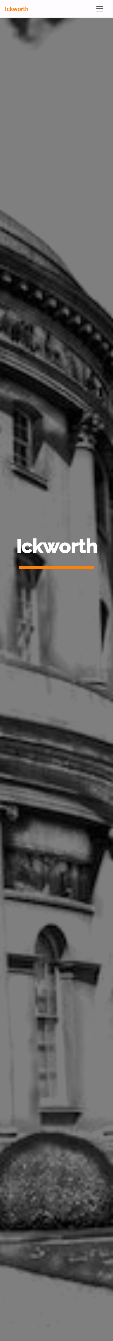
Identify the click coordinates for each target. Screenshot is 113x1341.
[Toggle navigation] (99, 9)
